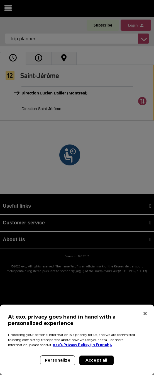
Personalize (57, 360)
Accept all (96, 360)
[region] (77, 340)
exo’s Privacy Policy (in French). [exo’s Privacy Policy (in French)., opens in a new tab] (82, 345)
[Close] (145, 313)
